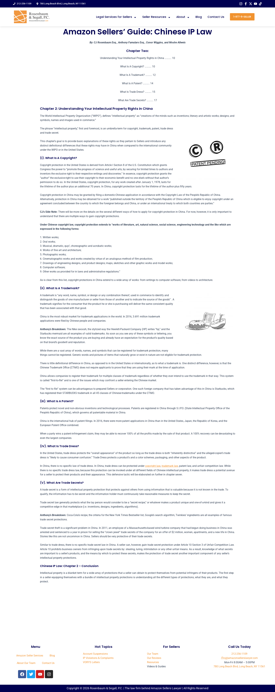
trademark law (169, 465)
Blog (198, 17)
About (183, 17)
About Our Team (26, 663)
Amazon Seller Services (29, 655)
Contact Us (216, 17)
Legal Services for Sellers (116, 17)
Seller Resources (156, 17)
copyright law (152, 465)
